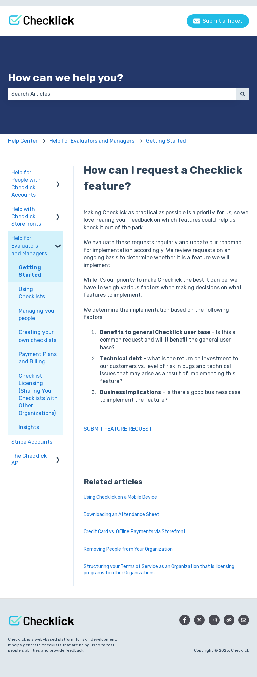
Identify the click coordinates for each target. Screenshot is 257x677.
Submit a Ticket (217, 21)
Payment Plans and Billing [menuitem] (38, 358)
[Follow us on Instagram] (214, 620)
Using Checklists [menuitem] (32, 293)
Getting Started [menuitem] (30, 271)
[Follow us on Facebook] (184, 620)
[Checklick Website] (229, 620)
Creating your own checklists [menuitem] (37, 336)
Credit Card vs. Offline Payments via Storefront (135, 532)
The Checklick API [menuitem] (29, 459)
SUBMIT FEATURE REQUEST (118, 429)
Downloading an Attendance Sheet (121, 514)
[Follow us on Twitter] (199, 620)
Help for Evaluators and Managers (91, 141)
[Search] (242, 94)
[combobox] (122, 94)
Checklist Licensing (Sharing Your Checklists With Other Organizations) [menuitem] (38, 394)
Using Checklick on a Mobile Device (120, 497)
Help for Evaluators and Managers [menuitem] (29, 246)
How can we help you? (65, 77)
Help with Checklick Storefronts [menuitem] (26, 216)
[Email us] (243, 620)
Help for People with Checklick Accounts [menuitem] (26, 183)
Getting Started (166, 141)
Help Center (23, 141)
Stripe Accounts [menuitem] (31, 442)
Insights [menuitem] (29, 427)
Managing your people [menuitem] (37, 314)
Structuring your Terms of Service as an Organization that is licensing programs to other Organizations (159, 570)
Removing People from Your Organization (128, 549)
